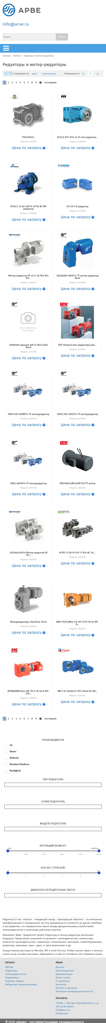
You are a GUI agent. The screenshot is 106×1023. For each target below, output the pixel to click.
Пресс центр (63, 977)
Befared (14, 757)
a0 (11, 745)
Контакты (61, 984)
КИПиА (9, 967)
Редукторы (11, 970)
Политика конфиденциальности (74, 991)
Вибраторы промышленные (21, 984)
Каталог (17, 56)
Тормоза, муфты (14, 981)
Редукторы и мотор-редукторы (39, 56)
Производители (65, 970)
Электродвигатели (15, 974)
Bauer (13, 751)
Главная (7, 56)
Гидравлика (12, 977)
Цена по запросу (28, 147)
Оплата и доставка (66, 987)
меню (7, 48)
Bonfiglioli (15, 770)
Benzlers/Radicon (19, 764)
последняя (50, 82)
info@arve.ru (16, 24)
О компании (63, 981)
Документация (64, 974)
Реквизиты (62, 1013)
